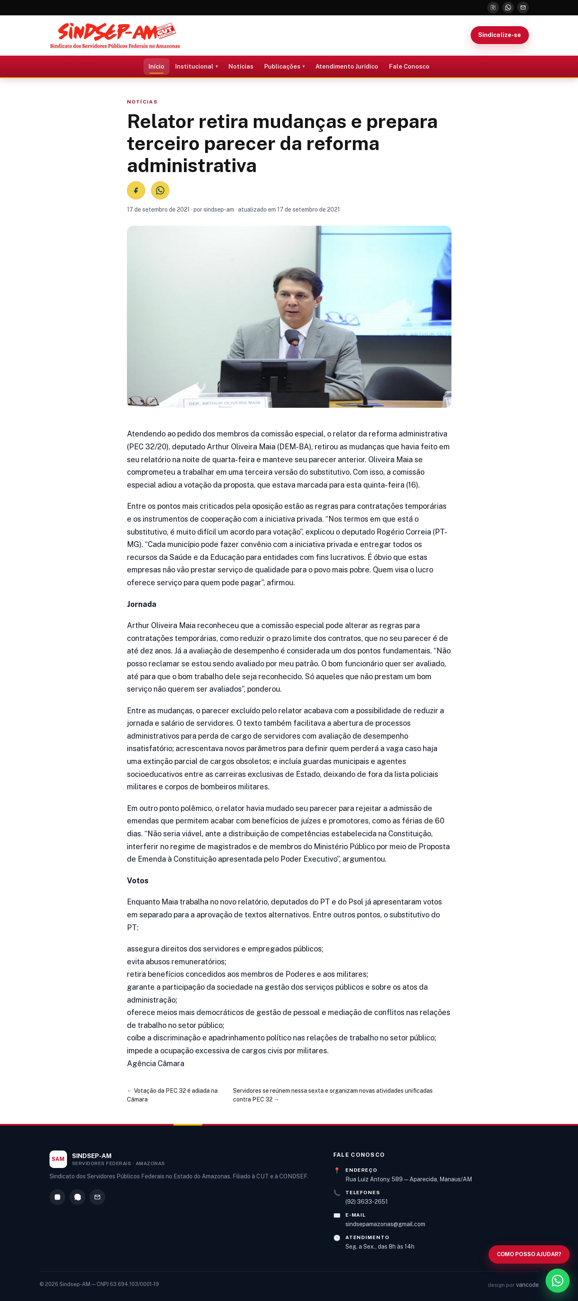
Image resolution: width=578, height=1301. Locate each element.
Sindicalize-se (499, 35)
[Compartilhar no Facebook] (136, 190)
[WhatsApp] (508, 7)
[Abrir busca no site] (529, 1254)
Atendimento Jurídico (346, 66)
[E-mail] (523, 7)
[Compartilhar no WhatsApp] (160, 190)
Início (156, 66)
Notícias (240, 66)
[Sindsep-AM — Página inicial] (115, 35)
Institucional (194, 66)
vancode (527, 1284)
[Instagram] (493, 7)
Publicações (282, 66)
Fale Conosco (409, 66)
